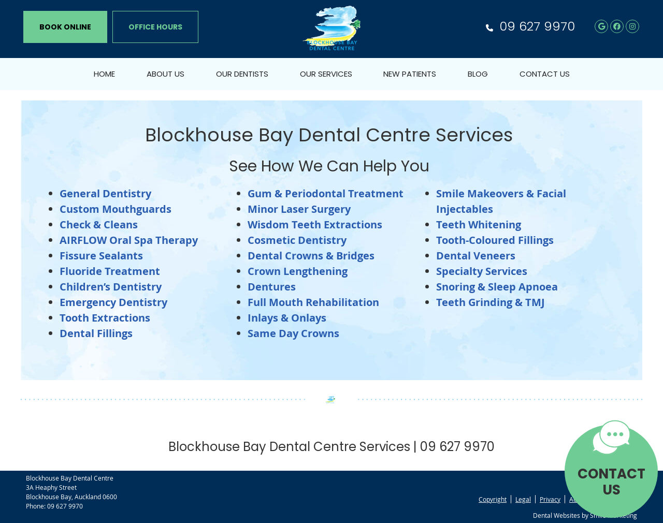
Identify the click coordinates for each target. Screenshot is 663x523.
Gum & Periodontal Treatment (325, 193)
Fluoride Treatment (110, 271)
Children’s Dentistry (111, 287)
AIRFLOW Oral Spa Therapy (129, 240)
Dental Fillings (96, 333)
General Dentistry (105, 193)
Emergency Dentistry (113, 302)
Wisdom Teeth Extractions (315, 224)
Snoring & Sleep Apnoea (497, 287)
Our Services (326, 73)
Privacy (550, 499)
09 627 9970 (537, 26)
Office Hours (155, 27)
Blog (478, 73)
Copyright (493, 499)
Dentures (272, 287)
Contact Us (545, 73)
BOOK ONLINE (65, 27)
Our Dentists (242, 73)
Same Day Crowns (293, 333)
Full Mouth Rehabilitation (313, 302)
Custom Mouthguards (115, 209)
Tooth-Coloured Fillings (495, 240)
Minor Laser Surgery (299, 209)
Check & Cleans (99, 224)
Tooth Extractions (105, 318)
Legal (523, 499)
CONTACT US (611, 481)
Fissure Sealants (101, 256)
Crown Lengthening (298, 271)
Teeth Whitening (478, 224)
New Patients (409, 73)
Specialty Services (481, 271)
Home (104, 73)
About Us (165, 73)
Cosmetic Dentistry (297, 240)
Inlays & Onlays (287, 318)
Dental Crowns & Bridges (311, 256)
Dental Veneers (475, 256)
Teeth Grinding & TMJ (490, 302)
